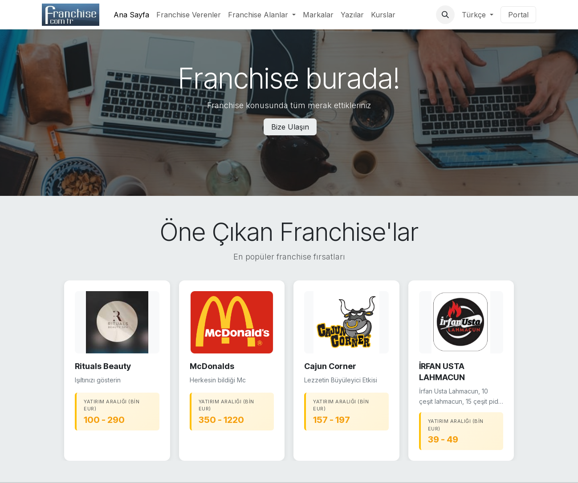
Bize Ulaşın (290, 126)
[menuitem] (131, 15)
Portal (518, 14)
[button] (445, 14)
